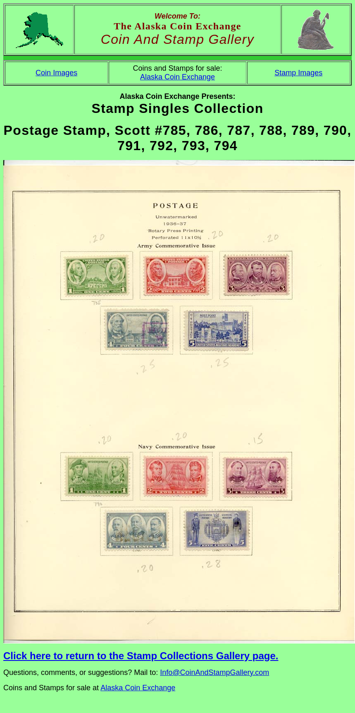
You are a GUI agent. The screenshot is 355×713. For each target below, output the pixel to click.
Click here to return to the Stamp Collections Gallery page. (140, 655)
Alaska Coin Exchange (177, 77)
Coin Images (56, 73)
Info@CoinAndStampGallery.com (214, 672)
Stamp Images (298, 73)
